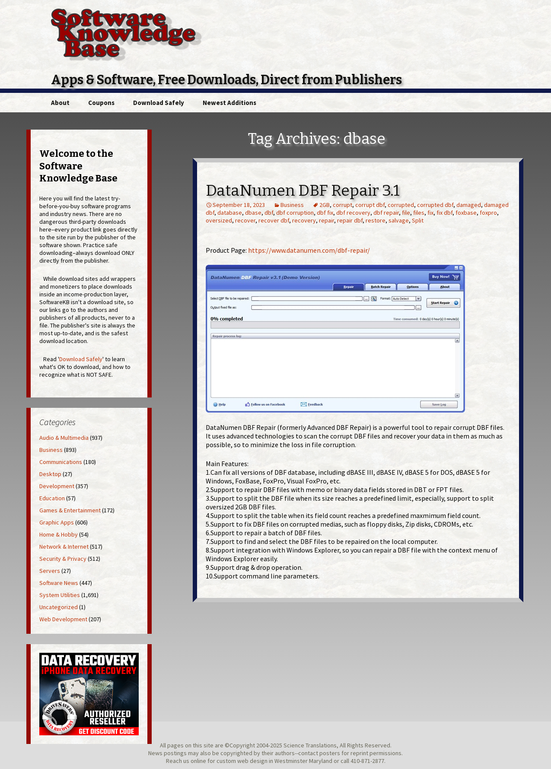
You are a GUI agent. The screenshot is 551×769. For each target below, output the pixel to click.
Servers (49, 571)
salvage (399, 220)
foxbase (466, 212)
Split (418, 220)
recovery (304, 220)
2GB (324, 205)
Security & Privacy (62, 558)
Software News (58, 583)
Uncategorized (58, 607)
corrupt (342, 205)
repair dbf (350, 220)
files (418, 212)
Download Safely (158, 103)
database (229, 212)
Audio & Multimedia (64, 438)
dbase (253, 212)
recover (245, 220)
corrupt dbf (370, 205)
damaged (468, 205)
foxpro (488, 212)
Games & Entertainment (70, 510)
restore (375, 220)
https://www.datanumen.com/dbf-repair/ (309, 250)
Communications (60, 462)
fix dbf (444, 212)
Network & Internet (64, 546)
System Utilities (59, 595)
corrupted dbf (435, 205)
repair (326, 220)
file (406, 212)
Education (52, 498)
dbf (268, 212)
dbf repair (386, 212)
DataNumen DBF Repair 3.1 (303, 190)
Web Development (63, 619)
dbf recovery (353, 212)
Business (292, 205)
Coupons (101, 103)
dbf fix (325, 212)
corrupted (401, 205)
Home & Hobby (58, 534)
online (198, 761)
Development (56, 486)
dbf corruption (295, 212)
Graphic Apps (56, 522)
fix (430, 212)
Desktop (50, 474)
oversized (219, 220)
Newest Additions (229, 103)
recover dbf (273, 220)
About (60, 103)
